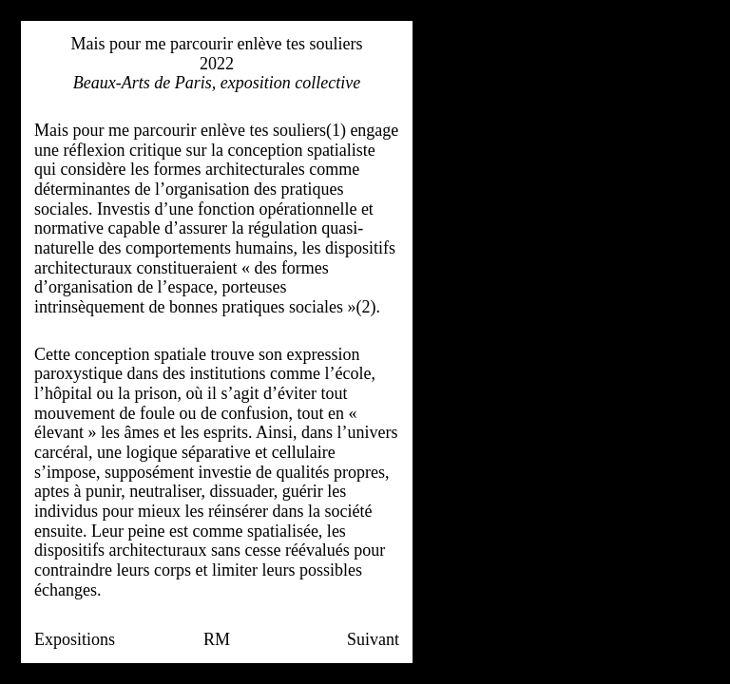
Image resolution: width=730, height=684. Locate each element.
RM (216, 639)
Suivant (373, 639)
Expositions (74, 639)
